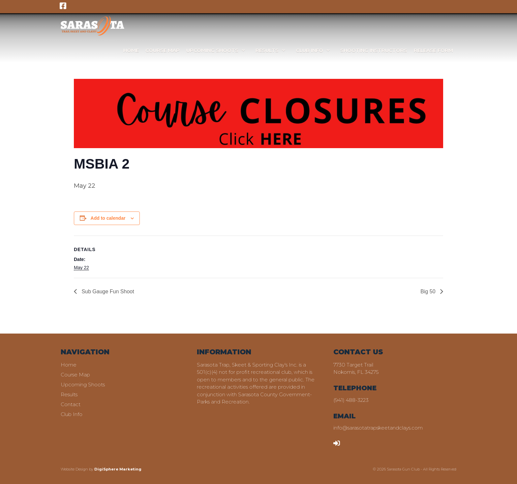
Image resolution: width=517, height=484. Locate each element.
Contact (70, 404)
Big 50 (428, 291)
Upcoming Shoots (219, 50)
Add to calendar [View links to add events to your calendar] (108, 218)
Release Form (433, 50)
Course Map (162, 50)
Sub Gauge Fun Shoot (107, 291)
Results (274, 50)
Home (131, 50)
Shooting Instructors (373, 50)
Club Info (316, 50)
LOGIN (345, 442)
